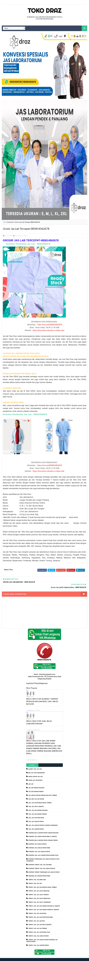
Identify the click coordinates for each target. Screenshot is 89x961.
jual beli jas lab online (36, 794)
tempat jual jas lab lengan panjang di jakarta (44, 901)
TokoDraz (18, 957)
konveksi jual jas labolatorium (39, 847)
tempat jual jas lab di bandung (38, 886)
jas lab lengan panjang (36, 783)
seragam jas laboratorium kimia (39, 871)
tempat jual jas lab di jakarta (38, 890)
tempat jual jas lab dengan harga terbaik (42, 882)
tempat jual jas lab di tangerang (39, 897)
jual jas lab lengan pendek (37, 809)
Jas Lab (30, 779)
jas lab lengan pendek (35, 787)
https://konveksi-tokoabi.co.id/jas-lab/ (48, 331)
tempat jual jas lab (35, 878)
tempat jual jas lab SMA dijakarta (39, 920)
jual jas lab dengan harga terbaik (39, 798)
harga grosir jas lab (35, 772)
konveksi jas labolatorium (37, 839)
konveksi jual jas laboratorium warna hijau (43, 850)
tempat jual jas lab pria (36, 916)
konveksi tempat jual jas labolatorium (41, 863)
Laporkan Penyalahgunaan (37, 679)
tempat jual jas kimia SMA (37, 875)
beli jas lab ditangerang (36, 768)
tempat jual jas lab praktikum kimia (40, 912)
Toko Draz (44, 10)
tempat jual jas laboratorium (38, 940)
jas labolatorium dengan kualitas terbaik (42, 790)
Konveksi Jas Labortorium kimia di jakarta (42, 832)
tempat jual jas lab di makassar (39, 894)
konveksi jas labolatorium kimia (39, 843)
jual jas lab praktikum (36, 813)
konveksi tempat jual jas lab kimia (40, 860)
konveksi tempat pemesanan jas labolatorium (43, 867)
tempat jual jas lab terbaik (37, 923)
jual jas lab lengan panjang (38, 805)
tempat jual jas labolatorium (38, 931)
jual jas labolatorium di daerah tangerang (43, 820)
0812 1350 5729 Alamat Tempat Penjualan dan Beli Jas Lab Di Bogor (42, 696)
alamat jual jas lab (35, 764)
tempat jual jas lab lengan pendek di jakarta (43, 905)
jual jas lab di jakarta (36, 802)
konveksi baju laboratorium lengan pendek (43, 835)
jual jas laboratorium (36, 824)
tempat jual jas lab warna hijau (39, 927)
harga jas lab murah (35, 775)
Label (32, 760)
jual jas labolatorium (36, 817)
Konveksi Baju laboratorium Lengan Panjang (43, 828)
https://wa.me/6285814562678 (49, 325)
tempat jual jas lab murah (37, 908)
